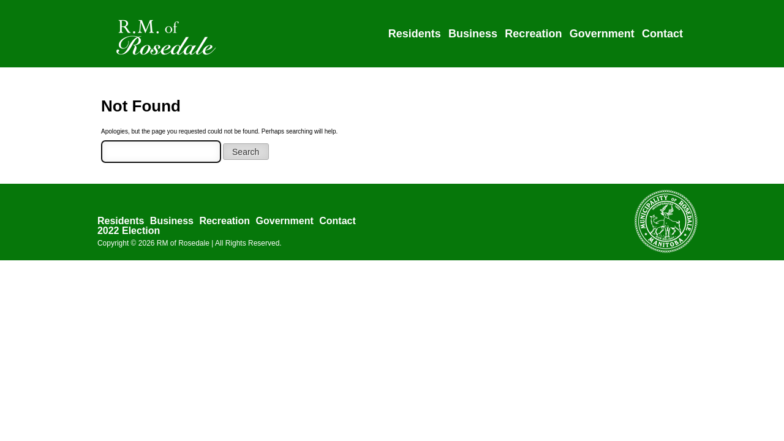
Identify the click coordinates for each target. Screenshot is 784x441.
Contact (662, 34)
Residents (414, 34)
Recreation (533, 34)
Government (602, 34)
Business (472, 34)
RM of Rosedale (183, 243)
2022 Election (128, 230)
